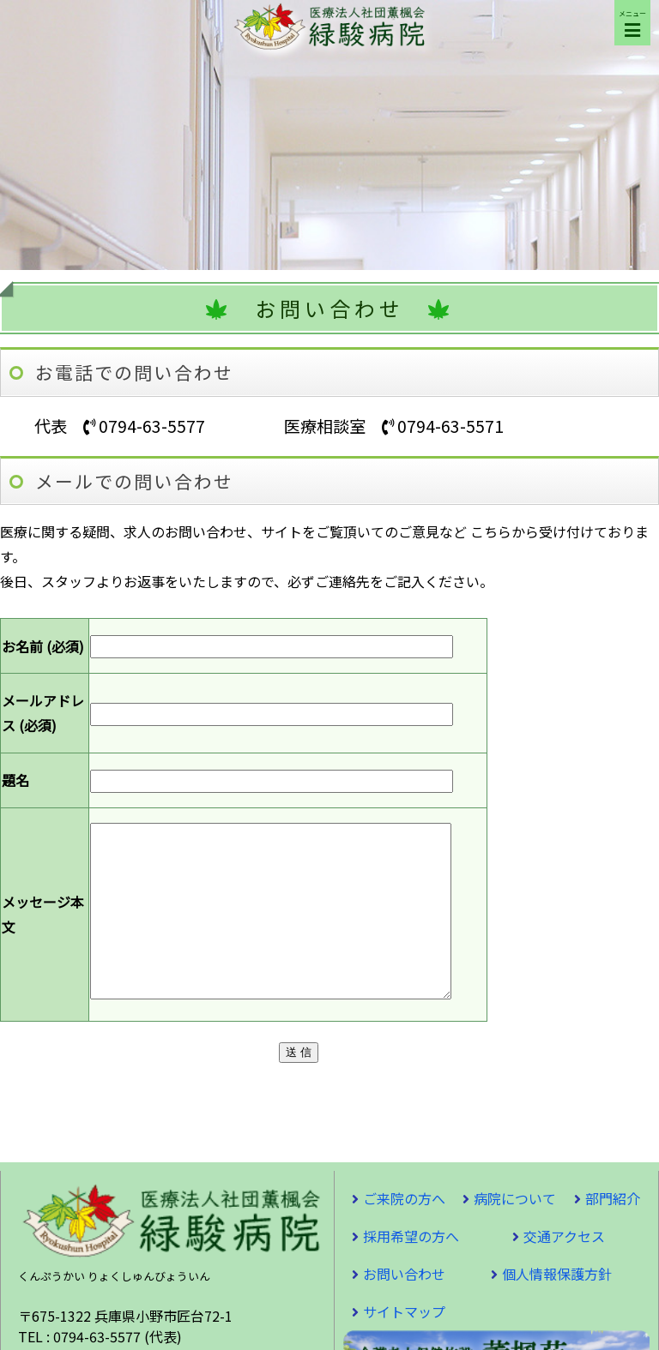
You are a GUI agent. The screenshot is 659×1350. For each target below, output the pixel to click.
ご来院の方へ (404, 1232)
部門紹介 (612, 1232)
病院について (515, 1232)
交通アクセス (564, 1270)
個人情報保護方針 (557, 1308)
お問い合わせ (404, 1308)
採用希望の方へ (411, 1270)
